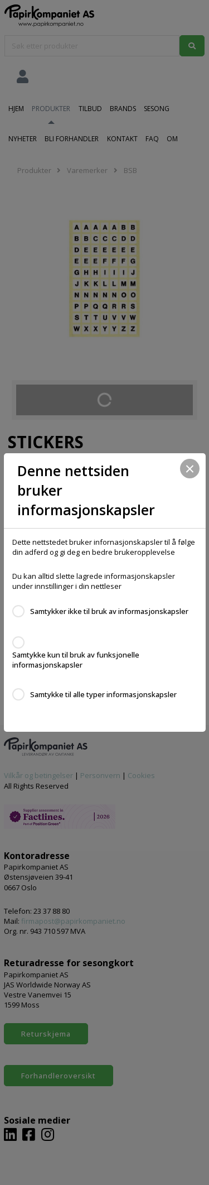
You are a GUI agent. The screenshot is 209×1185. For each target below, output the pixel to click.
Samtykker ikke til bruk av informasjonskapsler (109, 611)
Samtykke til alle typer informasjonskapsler (103, 694)
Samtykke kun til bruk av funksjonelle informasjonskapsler (75, 660)
